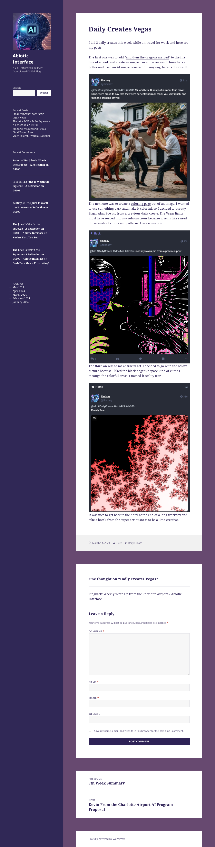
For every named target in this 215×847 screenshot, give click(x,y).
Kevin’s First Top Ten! (26, 237)
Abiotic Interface (23, 59)
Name (94, 682)
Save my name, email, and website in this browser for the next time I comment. (139, 731)
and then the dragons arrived (147, 57)
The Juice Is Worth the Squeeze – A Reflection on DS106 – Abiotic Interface (28, 228)
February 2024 (21, 298)
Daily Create (135, 543)
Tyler (16, 160)
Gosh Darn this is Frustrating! (31, 263)
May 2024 (18, 287)
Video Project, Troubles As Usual (31, 136)
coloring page (141, 203)
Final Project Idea (23, 132)
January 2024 (21, 302)
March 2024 (20, 294)
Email (94, 698)
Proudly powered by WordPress (107, 839)
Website (94, 714)
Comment (97, 631)
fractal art (134, 366)
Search (17, 87)
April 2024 (19, 291)
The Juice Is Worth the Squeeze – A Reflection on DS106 (31, 123)
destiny (17, 203)
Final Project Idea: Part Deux (29, 128)
